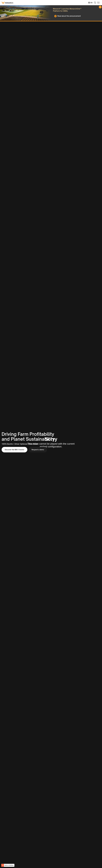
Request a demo (38, 450)
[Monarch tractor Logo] (7, 3)
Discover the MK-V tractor (14, 450)
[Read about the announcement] (68, 16)
